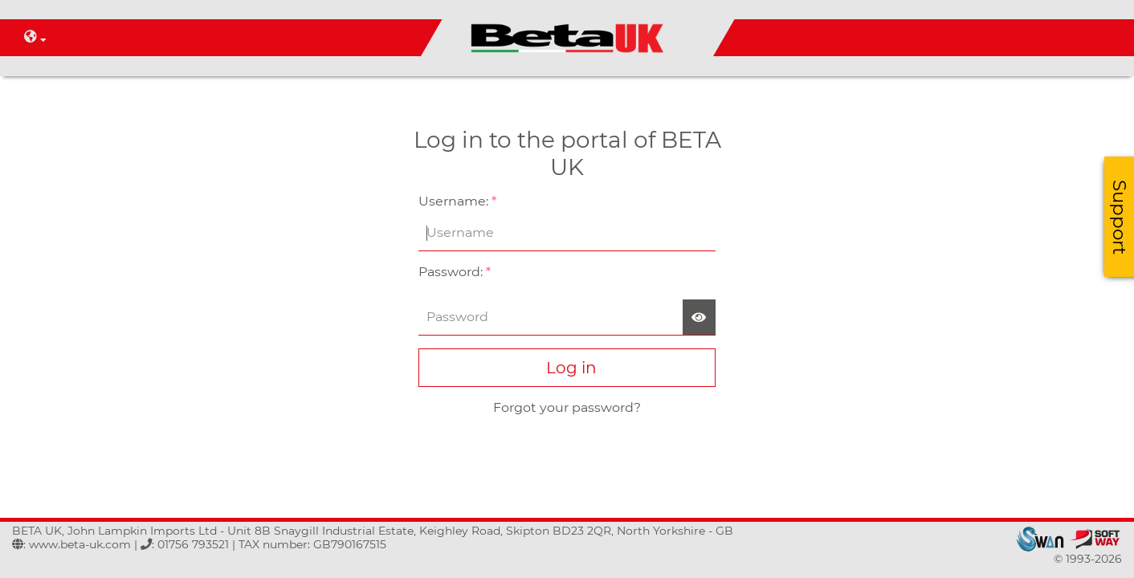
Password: (454, 271)
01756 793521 (193, 544)
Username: (457, 201)
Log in (567, 367)
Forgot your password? (567, 407)
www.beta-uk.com (80, 544)
